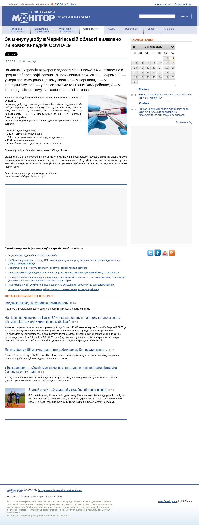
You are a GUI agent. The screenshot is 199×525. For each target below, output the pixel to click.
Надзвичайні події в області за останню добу (32, 255)
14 (160, 68)
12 (148, 68)
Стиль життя (90, 28)
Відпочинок (131, 28)
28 (160, 77)
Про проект (12, 496)
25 (141, 77)
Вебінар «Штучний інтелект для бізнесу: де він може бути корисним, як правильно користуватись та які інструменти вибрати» (163, 112)
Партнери (38, 496)
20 (154, 72)
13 (154, 68)
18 (141, 72)
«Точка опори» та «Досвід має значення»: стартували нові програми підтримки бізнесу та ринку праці (63, 272)
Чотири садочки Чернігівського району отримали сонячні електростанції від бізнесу (53, 289)
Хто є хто (169, 28)
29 (166, 77)
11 (141, 68)
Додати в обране (183, 4)
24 (135, 77)
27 (154, 77)
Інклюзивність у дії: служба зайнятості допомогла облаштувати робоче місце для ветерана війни (61, 284)
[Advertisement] (66, 216)
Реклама (25, 496)
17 (135, 72)
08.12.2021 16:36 (15, 61)
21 (160, 72)
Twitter (63, 4)
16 (173, 68)
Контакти (50, 496)
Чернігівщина (17, 30)
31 (135, 82)
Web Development (168, 501)
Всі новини (182, 122)
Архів (60, 496)
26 (148, 77)
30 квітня (143, 103)
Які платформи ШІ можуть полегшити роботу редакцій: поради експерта (47, 268)
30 (173, 77)
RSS (57, 4)
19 (148, 72)
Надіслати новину (163, 4)
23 (173, 72)
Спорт (150, 28)
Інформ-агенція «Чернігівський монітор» (35, 16)
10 (135, 68)
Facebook (71, 4)
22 (166, 72)
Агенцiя (32, 61)
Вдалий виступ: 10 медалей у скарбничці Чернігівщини (67, 389)
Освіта (111, 28)
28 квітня (143, 89)
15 (166, 68)
